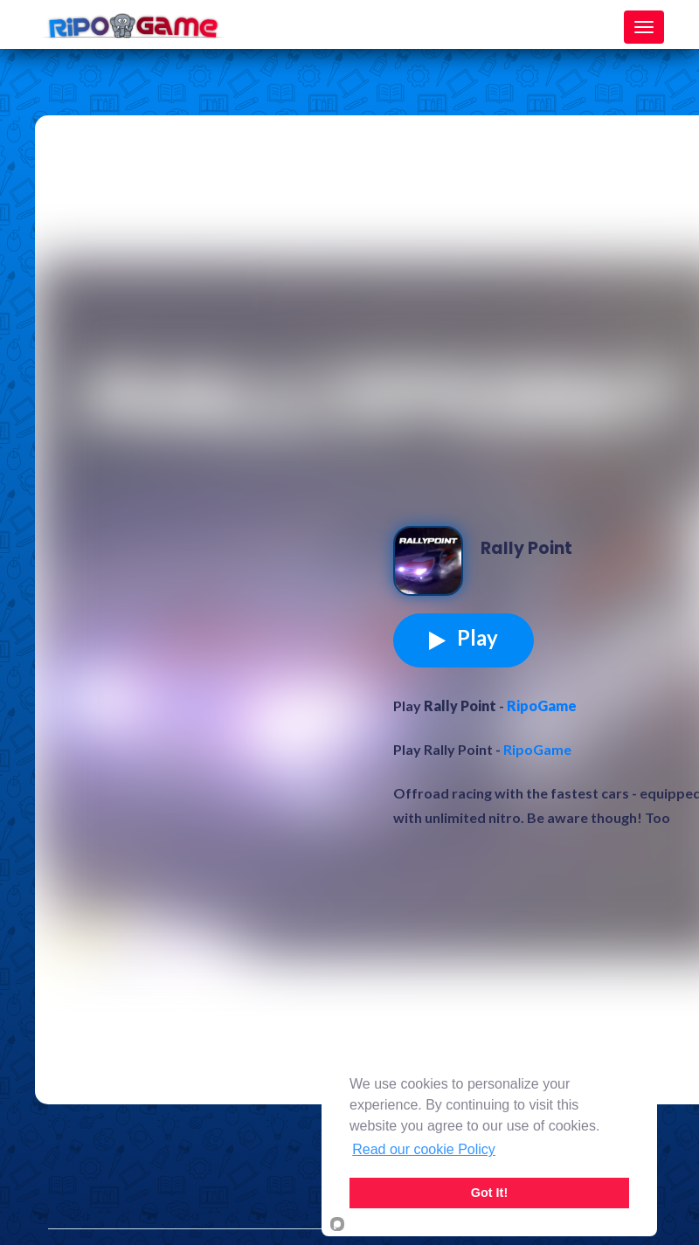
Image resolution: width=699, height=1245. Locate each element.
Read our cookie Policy (423, 1149)
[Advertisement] (201, 299)
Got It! (489, 1193)
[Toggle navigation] (644, 27)
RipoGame (542, 705)
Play (463, 638)
